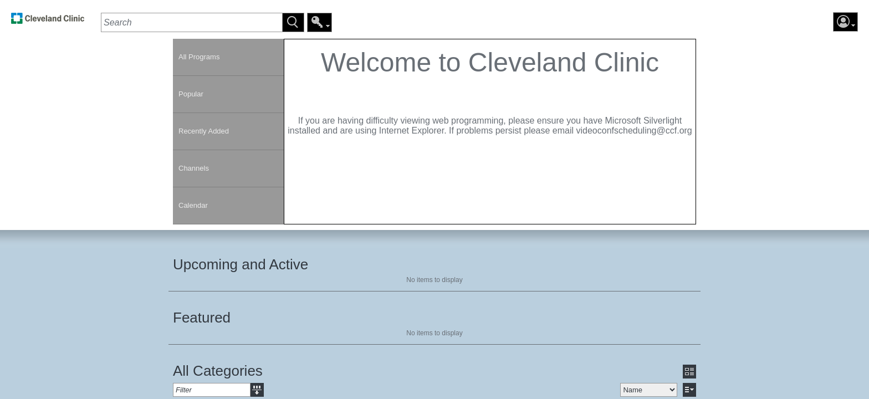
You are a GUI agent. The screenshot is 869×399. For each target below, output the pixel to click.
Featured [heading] (202, 317)
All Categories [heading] (218, 370)
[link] (47, 21)
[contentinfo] (490, 97)
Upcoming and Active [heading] (240, 264)
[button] (293, 22)
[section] (490, 131)
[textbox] (191, 22)
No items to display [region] (434, 280)
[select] (648, 390)
